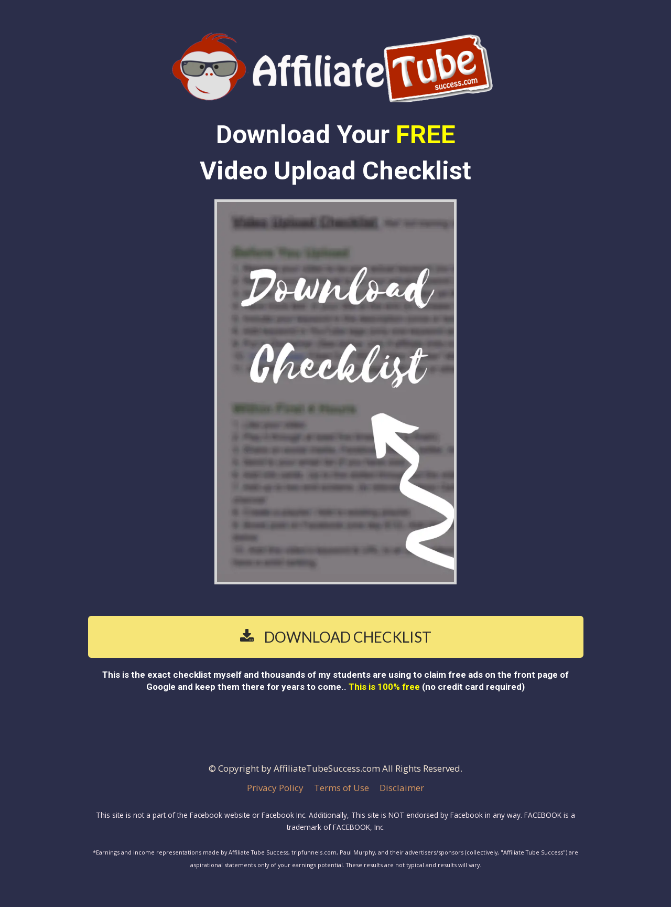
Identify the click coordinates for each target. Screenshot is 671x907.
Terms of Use (341, 788)
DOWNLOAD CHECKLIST (335, 637)
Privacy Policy (275, 788)
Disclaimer (402, 788)
